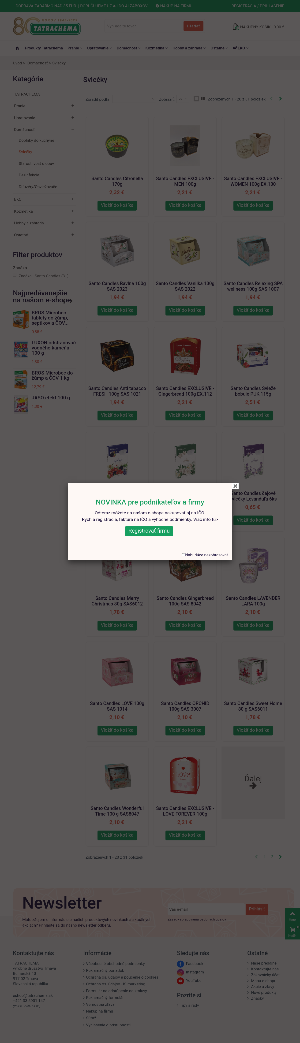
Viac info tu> (205, 519)
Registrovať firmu (149, 531)
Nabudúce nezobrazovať (206, 555)
